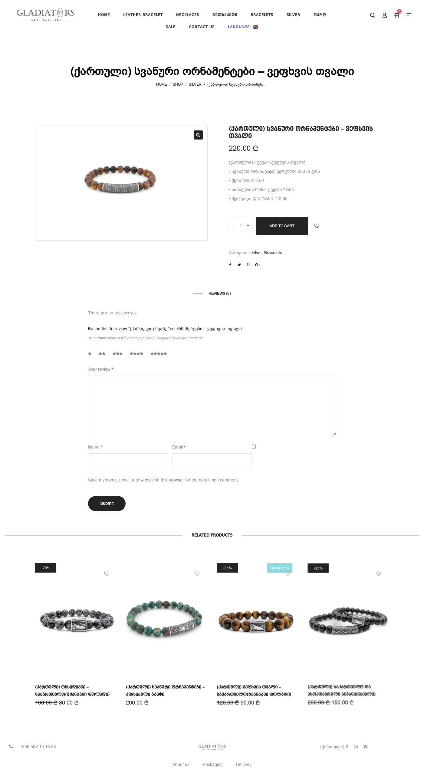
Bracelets (273, 253)
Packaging (213, 764)
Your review (100, 369)
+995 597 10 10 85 (38, 747)
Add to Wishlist (317, 226)
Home (161, 84)
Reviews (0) (220, 293)
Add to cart (282, 226)
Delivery (243, 764)
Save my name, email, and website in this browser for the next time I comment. (163, 480)
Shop (178, 84)
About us (181, 764)
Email (179, 447)
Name (95, 447)
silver (195, 84)
